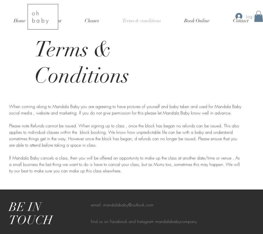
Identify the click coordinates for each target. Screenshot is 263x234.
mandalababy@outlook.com (128, 205)
